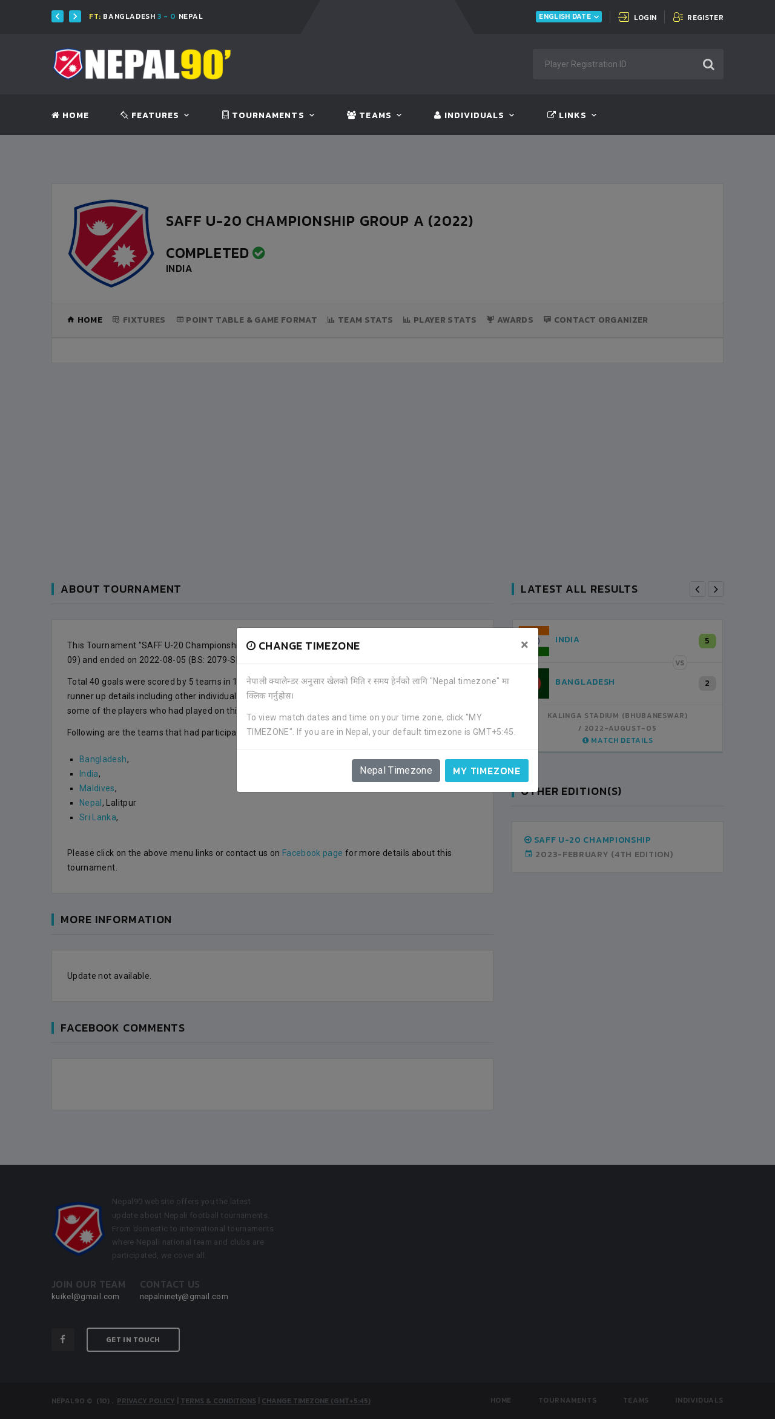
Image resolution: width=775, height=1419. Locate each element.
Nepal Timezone (396, 770)
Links (567, 115)
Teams (369, 115)
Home (70, 115)
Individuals (469, 115)
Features (150, 115)
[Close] (524, 645)
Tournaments (263, 115)
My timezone (487, 770)
